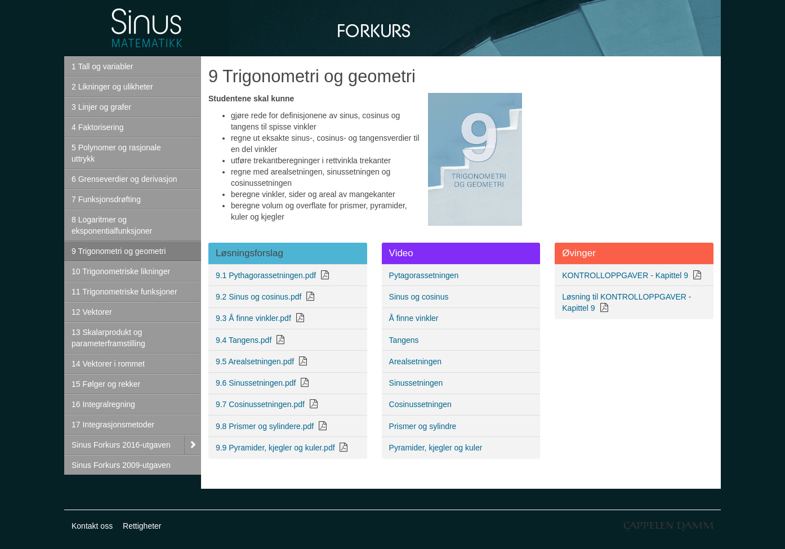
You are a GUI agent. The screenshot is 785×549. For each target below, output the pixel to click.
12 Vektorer (92, 311)
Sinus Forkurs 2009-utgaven (121, 465)
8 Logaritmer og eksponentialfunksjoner (112, 225)
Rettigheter (142, 525)
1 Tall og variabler (102, 66)
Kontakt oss (92, 525)
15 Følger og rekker (106, 384)
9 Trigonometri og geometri (119, 251)
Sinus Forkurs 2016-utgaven (121, 444)
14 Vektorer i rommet (108, 363)
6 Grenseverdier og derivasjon (124, 179)
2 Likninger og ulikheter (112, 86)
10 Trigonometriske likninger (121, 271)
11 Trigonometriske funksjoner (124, 291)
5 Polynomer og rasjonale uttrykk (116, 153)
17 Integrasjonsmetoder (113, 424)
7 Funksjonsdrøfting (106, 199)
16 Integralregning (103, 404)
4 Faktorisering (98, 127)
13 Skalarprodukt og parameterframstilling (108, 338)
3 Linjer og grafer (101, 106)
